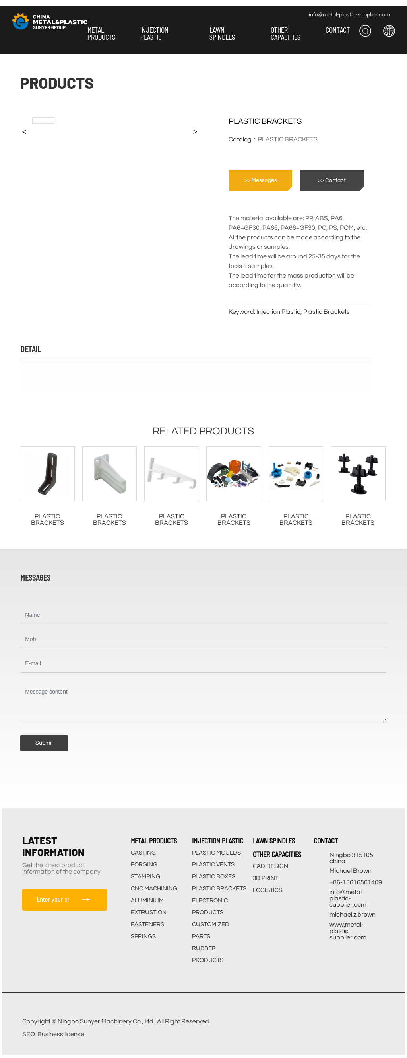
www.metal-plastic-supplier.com (347, 931)
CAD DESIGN (270, 866)
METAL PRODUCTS (154, 840)
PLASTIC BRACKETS (288, 139)
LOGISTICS (267, 890)
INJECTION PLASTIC (217, 840)
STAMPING (145, 877)
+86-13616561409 (355, 882)
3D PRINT (265, 878)
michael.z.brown (352, 914)
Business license (60, 1034)
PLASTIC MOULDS (216, 853)
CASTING (143, 853)
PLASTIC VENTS (213, 865)
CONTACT (326, 840)
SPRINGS (143, 936)
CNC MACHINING (154, 889)
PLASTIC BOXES (213, 877)
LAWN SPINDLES (274, 840)
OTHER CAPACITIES (277, 854)
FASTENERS (147, 924)
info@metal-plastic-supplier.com (349, 15)
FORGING (144, 865)
